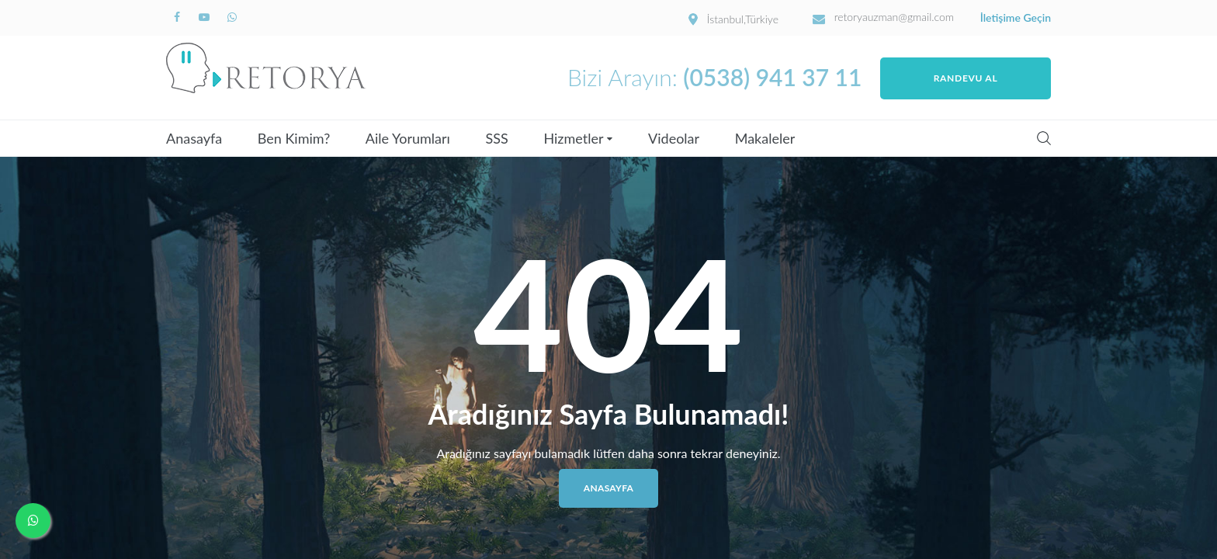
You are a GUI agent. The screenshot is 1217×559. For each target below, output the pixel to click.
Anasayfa (194, 138)
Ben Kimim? (294, 138)
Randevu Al (966, 78)
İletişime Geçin (1015, 18)
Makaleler (765, 138)
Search (1044, 138)
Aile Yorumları (408, 138)
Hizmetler (573, 138)
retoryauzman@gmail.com (894, 17)
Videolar (673, 138)
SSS (497, 138)
